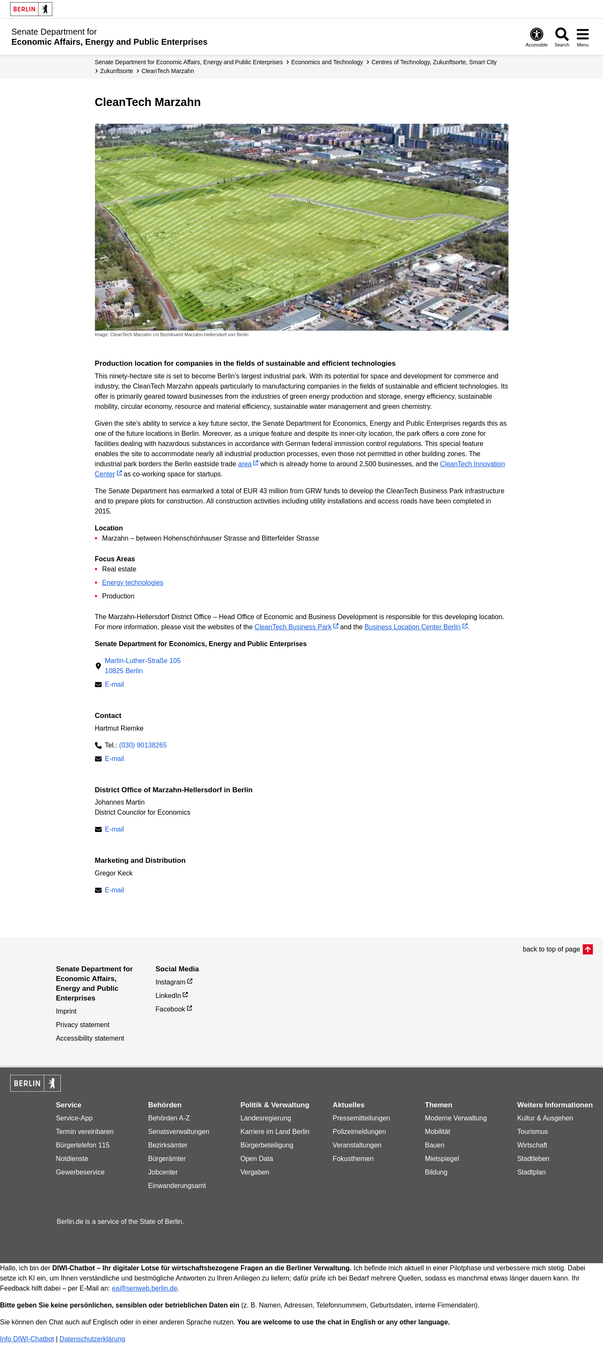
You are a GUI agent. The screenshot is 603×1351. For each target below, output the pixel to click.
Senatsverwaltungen (178, 1131)
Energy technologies (132, 582)
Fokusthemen (353, 1158)
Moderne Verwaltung (456, 1118)
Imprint (66, 1011)
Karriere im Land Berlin (275, 1131)
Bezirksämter (167, 1145)
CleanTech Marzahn (167, 71)
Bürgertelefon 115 (82, 1145)
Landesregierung (266, 1118)
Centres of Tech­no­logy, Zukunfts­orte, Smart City (434, 62)
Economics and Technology (327, 62)
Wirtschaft (532, 1145)
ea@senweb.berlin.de (144, 1288)
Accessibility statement (90, 1038)
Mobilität (437, 1131)
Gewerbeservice (80, 1172)
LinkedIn (168, 995)
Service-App (74, 1118)
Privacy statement (82, 1024)
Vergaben (255, 1172)
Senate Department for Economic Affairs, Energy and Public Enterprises (189, 62)
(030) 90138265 (143, 745)
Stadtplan (531, 1172)
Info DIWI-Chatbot (27, 1339)
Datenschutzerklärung (92, 1339)
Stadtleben (533, 1158)
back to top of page (551, 949)
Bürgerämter (167, 1158)
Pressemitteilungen (361, 1118)
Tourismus (532, 1131)
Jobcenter (163, 1172)
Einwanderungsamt (177, 1185)
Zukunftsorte (116, 71)
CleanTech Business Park (292, 627)
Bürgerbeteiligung (267, 1145)
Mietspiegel (442, 1158)
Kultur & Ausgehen (545, 1118)
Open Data (257, 1158)
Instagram (171, 982)
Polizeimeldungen (359, 1131)
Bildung (436, 1172)
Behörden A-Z (169, 1118)
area (244, 464)
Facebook (170, 1009)
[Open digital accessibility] (537, 37)
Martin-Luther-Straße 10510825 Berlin (143, 665)
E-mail (114, 685)
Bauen (434, 1145)
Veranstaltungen (357, 1145)
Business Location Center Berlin (413, 627)
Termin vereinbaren (85, 1131)
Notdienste (72, 1158)
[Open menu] (583, 37)
